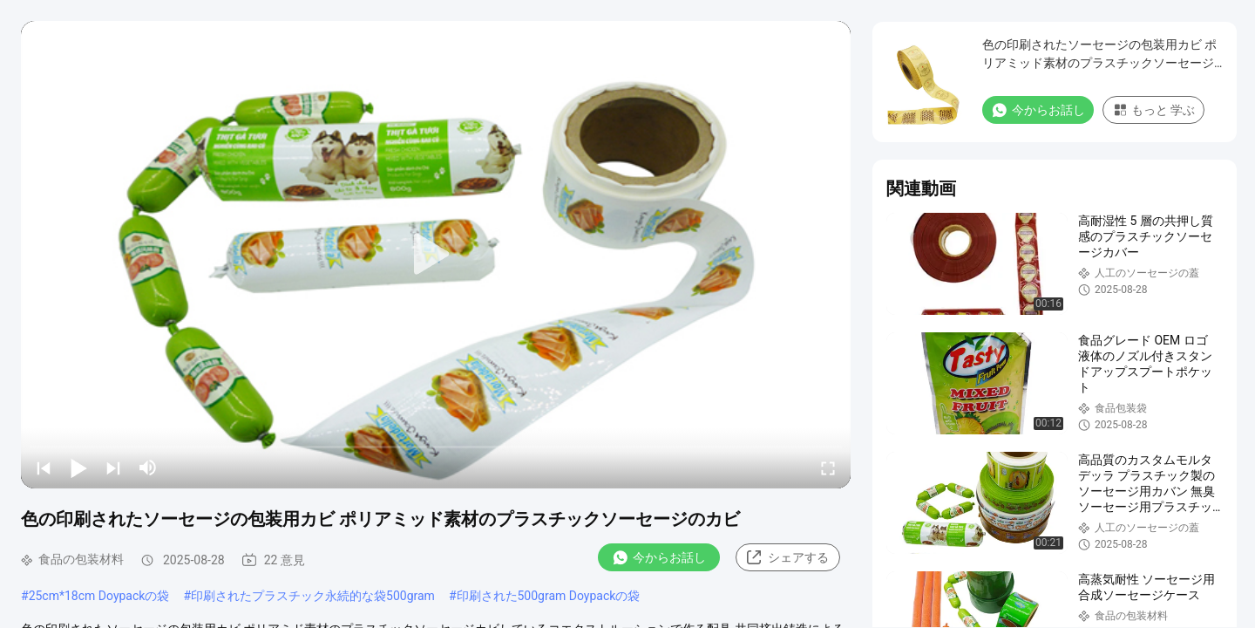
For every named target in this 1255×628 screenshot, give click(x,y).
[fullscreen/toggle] (828, 467)
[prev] (43, 467)
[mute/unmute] (148, 467)
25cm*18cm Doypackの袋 (99, 596)
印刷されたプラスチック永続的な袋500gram (313, 596)
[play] (436, 254)
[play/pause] (78, 467)
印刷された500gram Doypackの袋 (549, 596)
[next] (113, 467)
